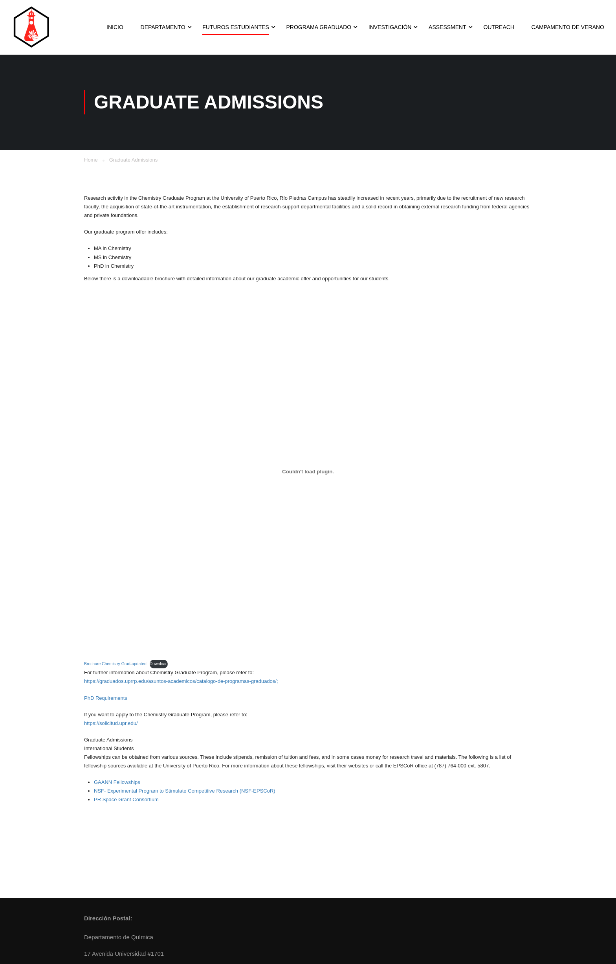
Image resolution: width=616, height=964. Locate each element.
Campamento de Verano (568, 27)
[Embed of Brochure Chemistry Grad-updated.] (308, 472)
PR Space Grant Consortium (126, 799)
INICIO (114, 27)
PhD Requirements (105, 698)
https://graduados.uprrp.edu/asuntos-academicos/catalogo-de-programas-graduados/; (181, 681)
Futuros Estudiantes (235, 27)
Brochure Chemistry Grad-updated (115, 664)
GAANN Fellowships (117, 782)
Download (159, 664)
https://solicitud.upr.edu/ (111, 723)
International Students (109, 748)
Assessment (447, 27)
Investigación (390, 27)
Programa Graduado (318, 27)
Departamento (163, 27)
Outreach (498, 27)
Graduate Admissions (108, 740)
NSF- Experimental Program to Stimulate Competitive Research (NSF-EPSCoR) (184, 791)
